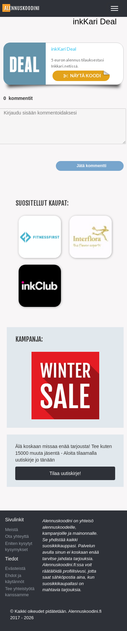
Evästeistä (15, 568)
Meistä (11, 529)
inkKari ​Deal (63, 49)
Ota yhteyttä (17, 536)
